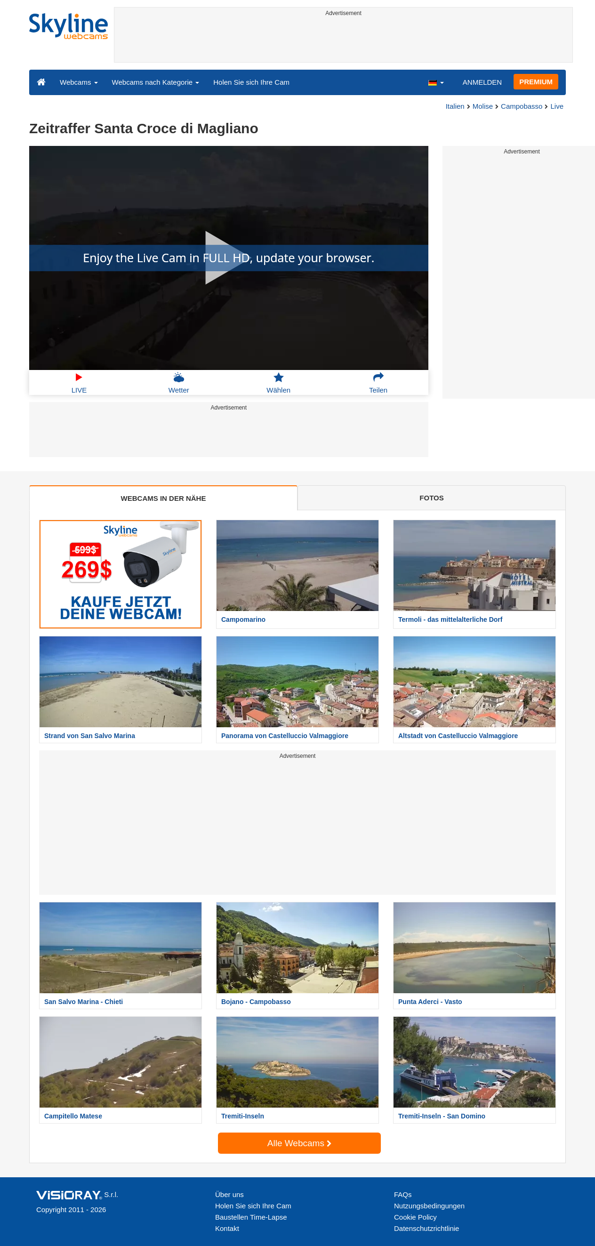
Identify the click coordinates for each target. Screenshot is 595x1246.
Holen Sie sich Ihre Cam (251, 82)
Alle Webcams (299, 1143)
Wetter (179, 383)
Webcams (79, 82)
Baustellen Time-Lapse (251, 1217)
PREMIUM (536, 82)
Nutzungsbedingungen (429, 1206)
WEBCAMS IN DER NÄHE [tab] (163, 498)
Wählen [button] (278, 383)
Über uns (229, 1194)
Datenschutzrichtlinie (426, 1228)
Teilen (378, 383)
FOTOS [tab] (431, 498)
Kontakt (227, 1228)
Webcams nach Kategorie (156, 82)
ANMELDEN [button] (482, 82)
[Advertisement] (343, 41)
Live (556, 106)
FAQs (403, 1194)
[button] (436, 82)
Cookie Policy (415, 1217)
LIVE (79, 383)
